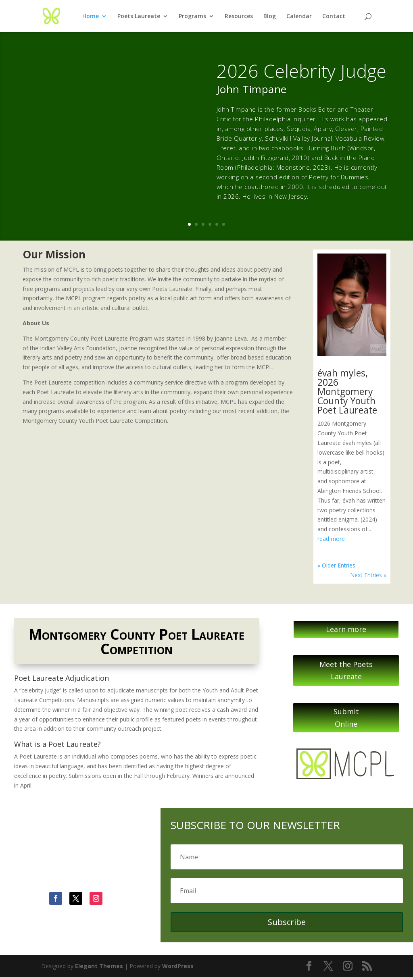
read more (331, 539)
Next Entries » (368, 575)
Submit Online (346, 718)
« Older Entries (336, 565)
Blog (269, 16)
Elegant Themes (99, 966)
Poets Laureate (138, 16)
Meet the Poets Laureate (346, 670)
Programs (192, 16)
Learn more (346, 629)
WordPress (178, 966)
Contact (333, 16)
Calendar (299, 16)
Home (90, 16)
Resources (239, 16)
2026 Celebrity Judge (301, 70)
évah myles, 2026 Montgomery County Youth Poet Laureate (347, 391)
